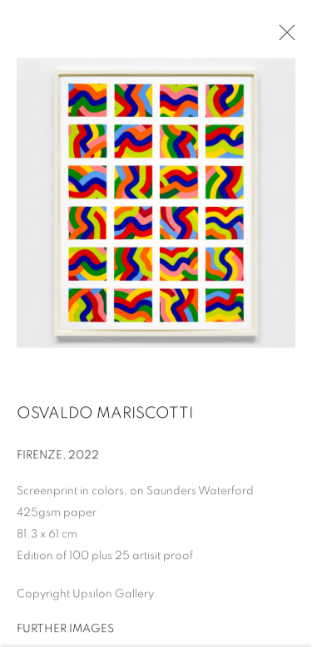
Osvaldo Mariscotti (105, 416)
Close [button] (282, 37)
